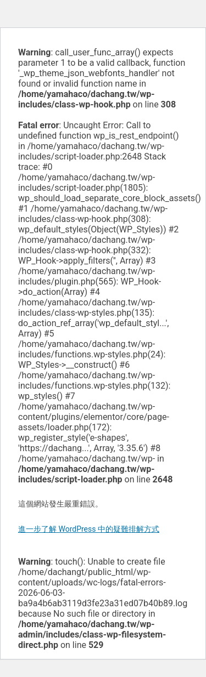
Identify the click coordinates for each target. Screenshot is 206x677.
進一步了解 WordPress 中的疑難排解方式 (88, 529)
